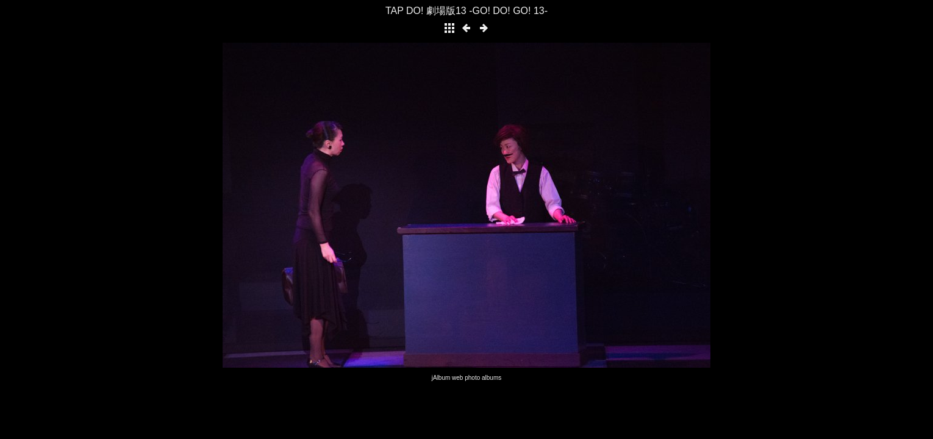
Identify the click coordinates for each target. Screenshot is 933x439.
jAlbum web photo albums (467, 377)
